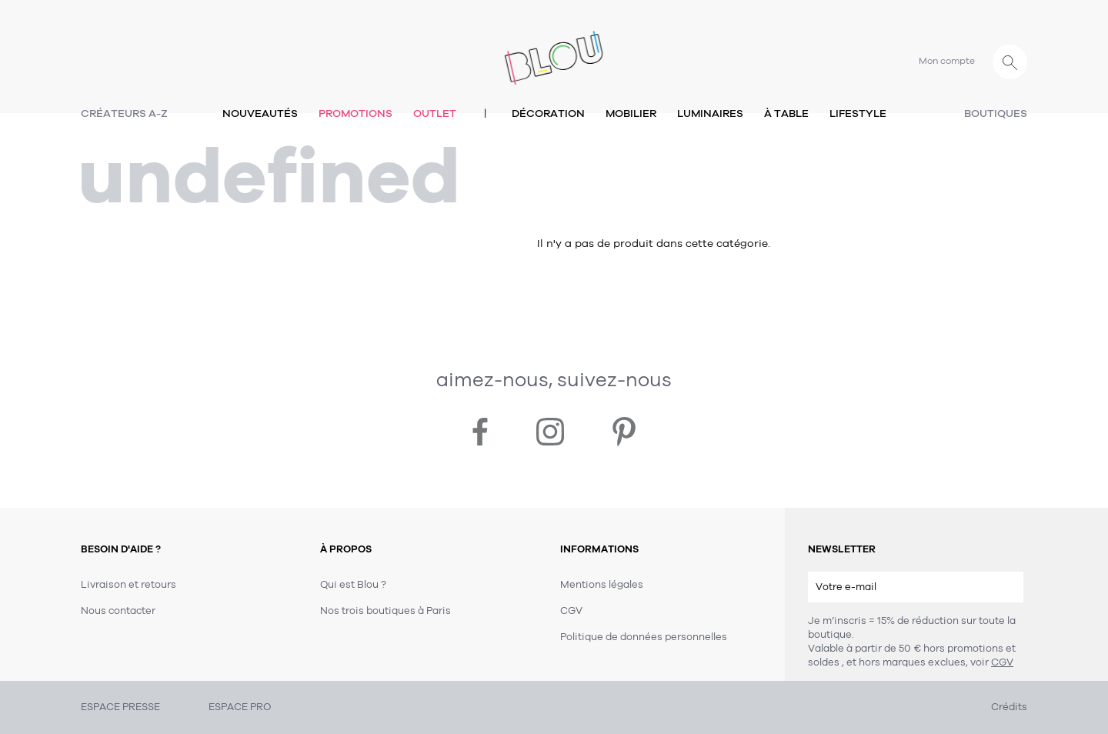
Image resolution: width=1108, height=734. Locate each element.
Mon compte (947, 61)
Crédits (1009, 707)
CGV (1002, 662)
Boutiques (995, 113)
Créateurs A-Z (124, 113)
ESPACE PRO (240, 707)
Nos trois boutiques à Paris (385, 611)
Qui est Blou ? (353, 585)
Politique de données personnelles (643, 637)
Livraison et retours (128, 585)
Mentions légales (601, 585)
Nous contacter (118, 611)
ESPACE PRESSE (120, 707)
